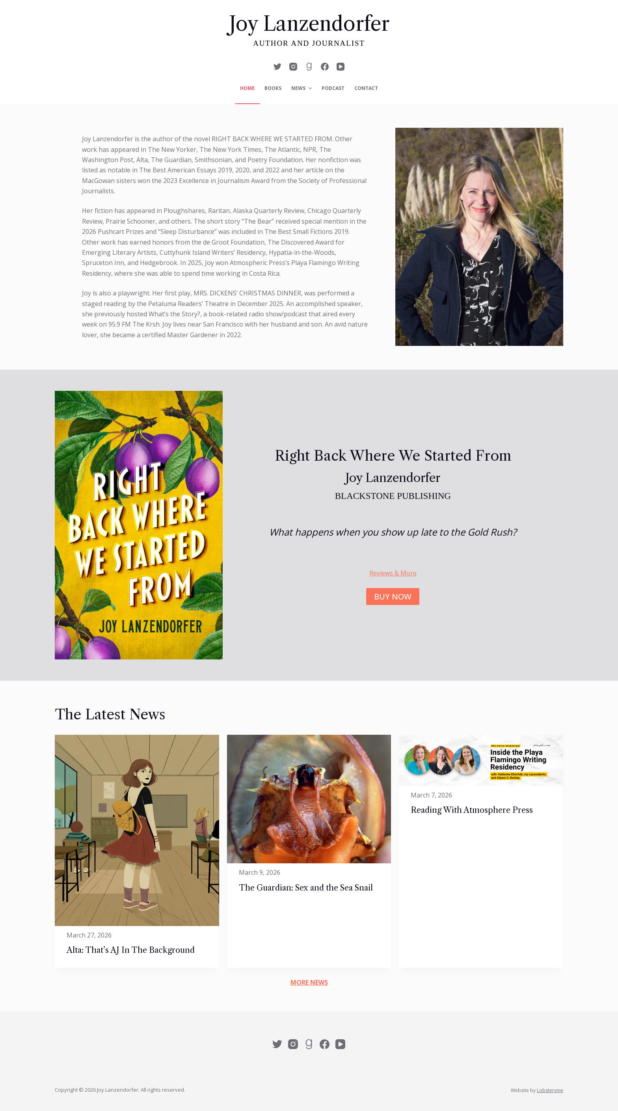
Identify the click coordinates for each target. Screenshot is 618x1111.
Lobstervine (550, 1090)
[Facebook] (325, 67)
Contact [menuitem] (366, 88)
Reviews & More (393, 573)
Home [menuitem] (247, 88)
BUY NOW (392, 596)
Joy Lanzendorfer (309, 23)
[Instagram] (293, 67)
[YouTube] (340, 67)
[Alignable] (309, 67)
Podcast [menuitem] (333, 88)
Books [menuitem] (272, 88)
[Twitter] (277, 67)
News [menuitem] (302, 88)
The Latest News (110, 714)
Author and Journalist (309, 43)
